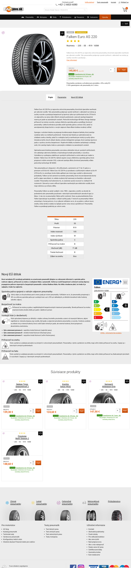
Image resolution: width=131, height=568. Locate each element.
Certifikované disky (95, 534)
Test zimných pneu (52, 516)
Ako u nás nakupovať (96, 529)
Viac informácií (72, 60)
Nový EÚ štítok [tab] (79, 97)
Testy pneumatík (101, 2)
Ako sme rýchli (93, 523)
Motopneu (37, 18)
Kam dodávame (94, 539)
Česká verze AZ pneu (95, 531)
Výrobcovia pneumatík (11, 521)
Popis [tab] (48, 97)
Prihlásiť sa (122, 2)
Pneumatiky (20, 18)
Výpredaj (112, 17)
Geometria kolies (94, 536)
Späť (125, 23)
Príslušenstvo (66, 17)
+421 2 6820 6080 (68, 4)
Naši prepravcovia (94, 526)
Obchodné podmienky (96, 516)
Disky (50, 18)
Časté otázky (93, 518)
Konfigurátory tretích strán (12, 523)
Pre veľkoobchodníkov (96, 521)
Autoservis (96, 18)
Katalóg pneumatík (10, 516)
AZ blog (6, 513)
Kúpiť (120, 69)
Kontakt (113, 2)
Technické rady (8, 518)
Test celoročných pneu (54, 518)
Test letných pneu (52, 513)
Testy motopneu (52, 521)
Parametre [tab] (61, 97)
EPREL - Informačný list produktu (111, 333)
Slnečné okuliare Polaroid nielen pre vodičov (19, 526)
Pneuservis (81, 18)
